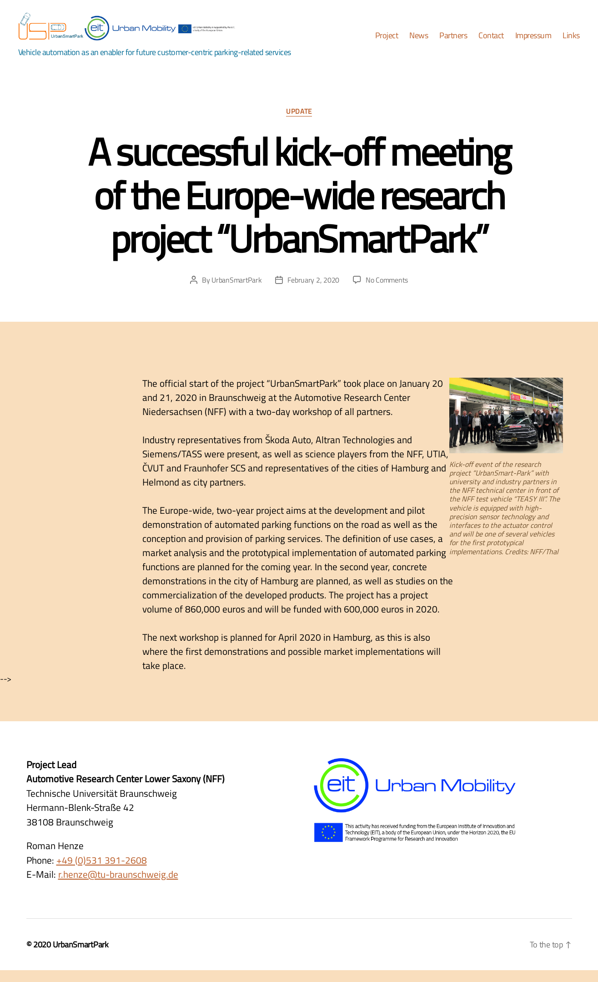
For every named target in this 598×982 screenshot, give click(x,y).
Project (386, 42)
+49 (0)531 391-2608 (101, 872)
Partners (453, 42)
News (418, 42)
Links (571, 42)
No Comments (387, 292)
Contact (491, 42)
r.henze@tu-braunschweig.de (118, 886)
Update (299, 124)
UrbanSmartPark (236, 292)
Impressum (533, 42)
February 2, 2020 (313, 292)
